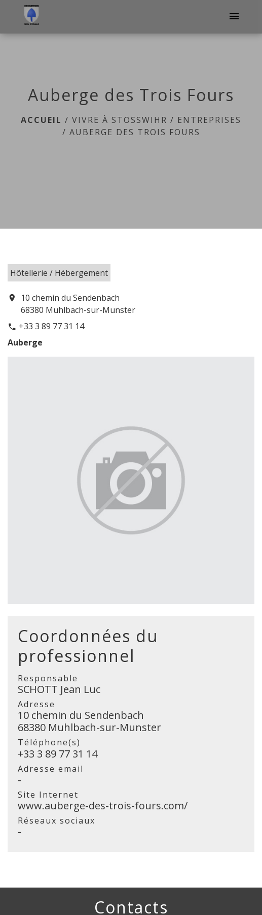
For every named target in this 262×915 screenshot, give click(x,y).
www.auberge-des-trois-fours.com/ (103, 805)
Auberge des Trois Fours (134, 132)
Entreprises (209, 119)
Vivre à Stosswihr (119, 119)
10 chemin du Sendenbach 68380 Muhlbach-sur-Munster (78, 303)
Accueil (41, 119)
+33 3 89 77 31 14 (51, 326)
